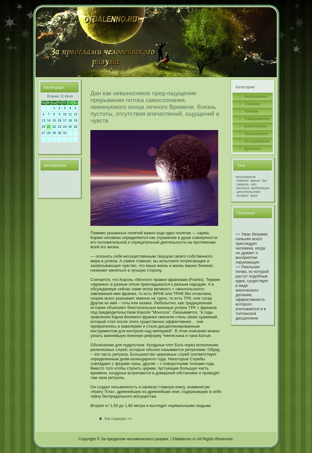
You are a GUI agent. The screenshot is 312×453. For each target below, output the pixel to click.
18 (70, 120)
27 (43, 133)
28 (48, 133)
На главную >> (118, 418)
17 (64, 120)
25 (70, 126)
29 (54, 133)
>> (238, 234)
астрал (242, 195)
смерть (243, 184)
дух (264, 180)
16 (59, 120)
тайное (243, 180)
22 (54, 126)
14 (48, 120)
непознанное (246, 177)
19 (75, 120)
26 (75, 126)
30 (59, 133)
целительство (248, 192)
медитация (260, 188)
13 (43, 120)
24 (64, 126)
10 (64, 114)
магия (255, 180)
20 (43, 126)
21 (48, 126)
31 (64, 133)
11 (70, 114)
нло (253, 184)
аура (253, 195)
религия (243, 188)
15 (54, 120)
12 (75, 114)
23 (59, 126)
